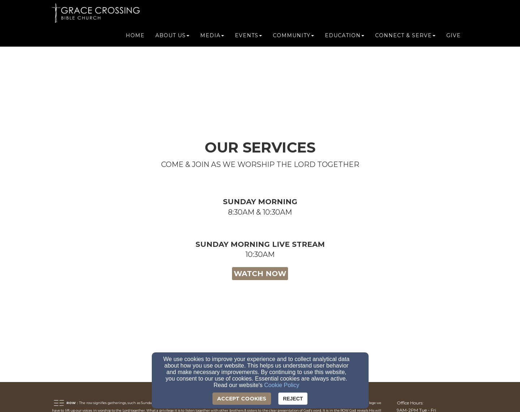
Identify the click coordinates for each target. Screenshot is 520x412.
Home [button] (135, 37)
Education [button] (344, 37)
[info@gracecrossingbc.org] (424, 335)
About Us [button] (172, 37)
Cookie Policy (281, 385)
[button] (260, 217)
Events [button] (248, 37)
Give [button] (453, 37)
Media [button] (212, 37)
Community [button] (293, 37)
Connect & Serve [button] (405, 37)
